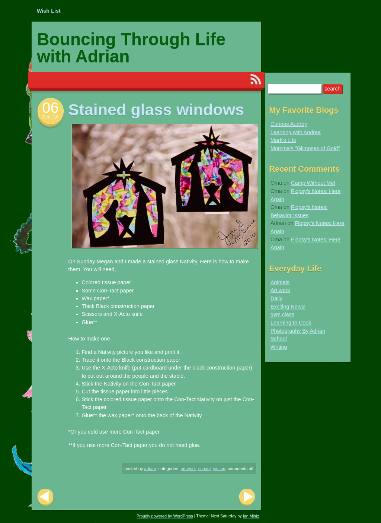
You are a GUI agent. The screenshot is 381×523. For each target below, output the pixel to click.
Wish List (49, 11)
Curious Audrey (288, 124)
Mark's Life (283, 140)
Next (247, 497)
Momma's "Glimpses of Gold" (305, 148)
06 (50, 107)
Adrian (150, 468)
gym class (282, 314)
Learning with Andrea (295, 132)
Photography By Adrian (297, 331)
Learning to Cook (290, 323)
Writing (219, 468)
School (204, 468)
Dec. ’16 (50, 117)
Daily (276, 298)
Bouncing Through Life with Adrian (131, 47)
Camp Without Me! (313, 183)
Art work (188, 468)
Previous (45, 497)
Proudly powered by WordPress (165, 516)
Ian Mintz (251, 516)
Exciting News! (287, 307)
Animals (279, 282)
